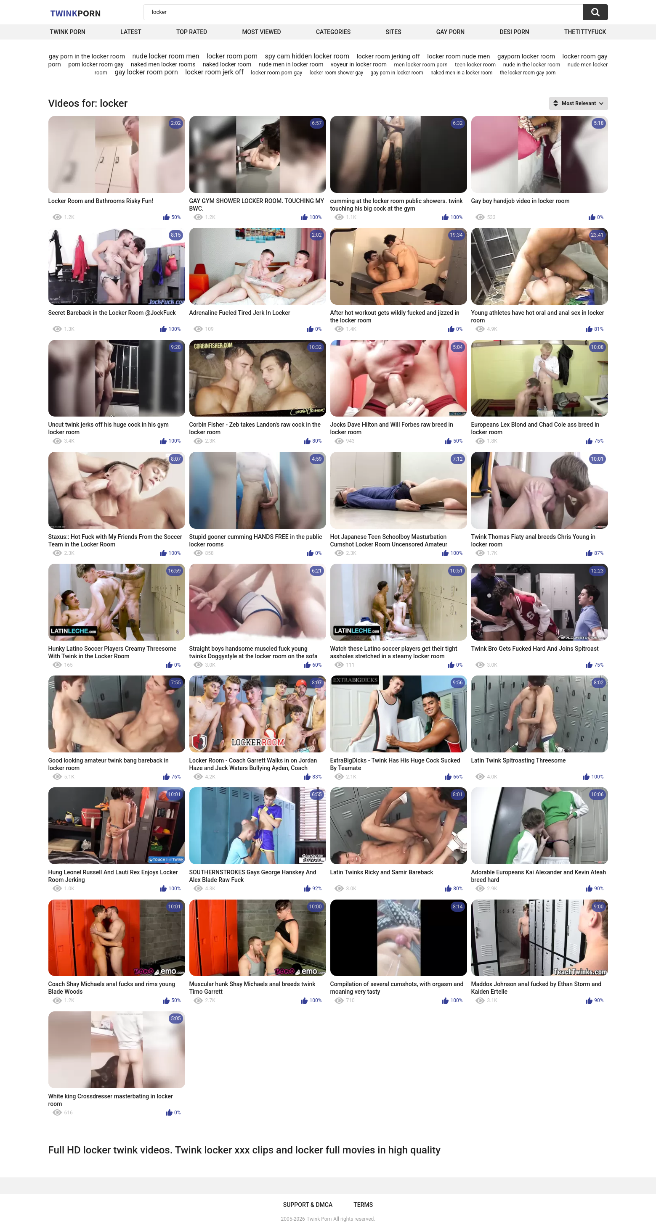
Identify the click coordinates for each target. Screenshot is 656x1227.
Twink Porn (68, 32)
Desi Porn (514, 32)
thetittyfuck (585, 32)
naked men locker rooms (163, 64)
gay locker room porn (146, 72)
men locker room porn (420, 64)
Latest (130, 32)
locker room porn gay (276, 72)
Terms (363, 1204)
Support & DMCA (307, 1204)
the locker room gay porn (528, 73)
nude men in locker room (291, 64)
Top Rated (191, 32)
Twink (75, 13)
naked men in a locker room (461, 73)
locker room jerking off (388, 56)
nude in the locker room (531, 64)
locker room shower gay (336, 73)
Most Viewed (261, 32)
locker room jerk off (214, 72)
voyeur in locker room (359, 64)
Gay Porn (450, 32)
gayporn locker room (526, 56)
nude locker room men (165, 56)
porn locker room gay (95, 64)
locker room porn (232, 56)
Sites (393, 32)
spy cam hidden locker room (307, 56)
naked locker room (227, 64)
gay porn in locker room (397, 73)
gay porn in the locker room (87, 56)
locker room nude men (458, 56)
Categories (333, 32)
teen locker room (475, 64)
